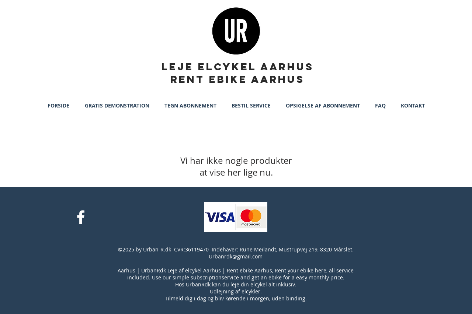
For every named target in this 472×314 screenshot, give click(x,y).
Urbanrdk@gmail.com (236, 256)
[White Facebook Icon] (81, 217)
